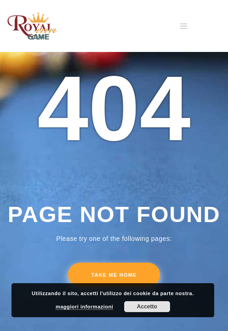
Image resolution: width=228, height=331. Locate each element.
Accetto (147, 306)
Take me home (114, 275)
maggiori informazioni (84, 306)
